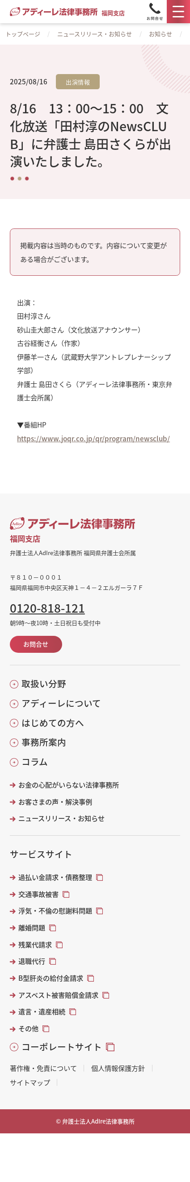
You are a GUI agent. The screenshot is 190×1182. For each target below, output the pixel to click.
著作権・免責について (43, 1068)
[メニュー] (178, 11)
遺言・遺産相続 (41, 1011)
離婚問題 (31, 927)
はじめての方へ (52, 723)
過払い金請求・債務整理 (55, 877)
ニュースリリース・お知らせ (94, 33)
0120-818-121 (47, 608)
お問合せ (35, 643)
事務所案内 (43, 742)
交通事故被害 (38, 894)
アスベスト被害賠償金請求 (58, 995)
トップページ (22, 33)
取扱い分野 (43, 683)
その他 (28, 1028)
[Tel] (154, 11)
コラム (34, 761)
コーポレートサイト (61, 1047)
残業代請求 (35, 944)
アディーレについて (61, 703)
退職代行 (31, 961)
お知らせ (160, 33)
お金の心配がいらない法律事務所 (68, 784)
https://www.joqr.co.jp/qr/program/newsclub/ (93, 438)
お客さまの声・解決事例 (55, 801)
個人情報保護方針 (118, 1068)
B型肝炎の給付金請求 (50, 978)
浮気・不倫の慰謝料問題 (55, 910)
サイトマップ (30, 1082)
